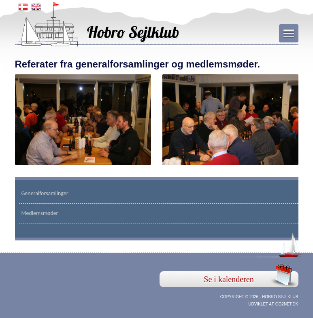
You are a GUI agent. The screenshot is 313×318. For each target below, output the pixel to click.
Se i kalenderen (228, 279)
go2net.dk (286, 304)
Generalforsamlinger (44, 193)
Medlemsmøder (39, 213)
